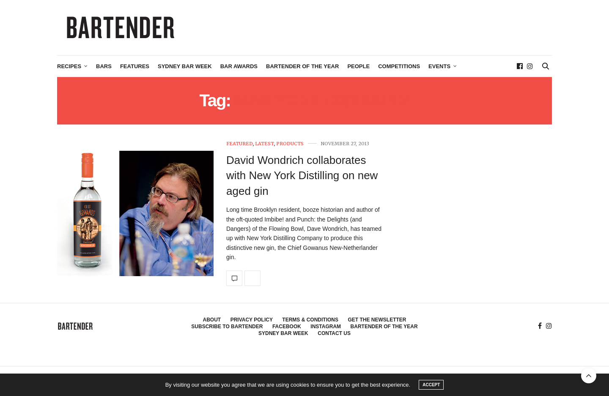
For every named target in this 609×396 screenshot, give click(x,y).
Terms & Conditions (310, 320)
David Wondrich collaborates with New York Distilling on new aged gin (302, 175)
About (212, 320)
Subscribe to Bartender (227, 327)
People (358, 66)
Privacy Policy (251, 320)
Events (439, 66)
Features (134, 66)
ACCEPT (431, 384)
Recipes (69, 66)
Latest (264, 143)
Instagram (325, 327)
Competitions (399, 66)
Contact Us (334, 333)
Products (290, 143)
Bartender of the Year (302, 66)
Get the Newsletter (377, 320)
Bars (104, 66)
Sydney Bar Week (185, 66)
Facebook (286, 327)
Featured (239, 143)
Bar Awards (239, 66)
